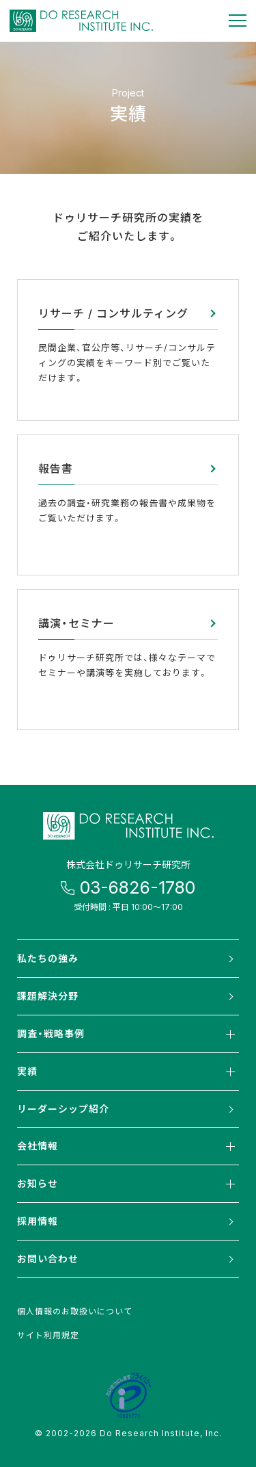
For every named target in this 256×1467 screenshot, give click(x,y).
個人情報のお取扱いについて (74, 1311)
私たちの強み (48, 958)
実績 (128, 1071)
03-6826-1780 (137, 887)
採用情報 (37, 1221)
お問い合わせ (48, 1258)
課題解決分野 (48, 995)
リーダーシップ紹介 (63, 1108)
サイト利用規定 (48, 1335)
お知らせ (128, 1183)
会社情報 (128, 1146)
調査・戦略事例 (128, 1033)
